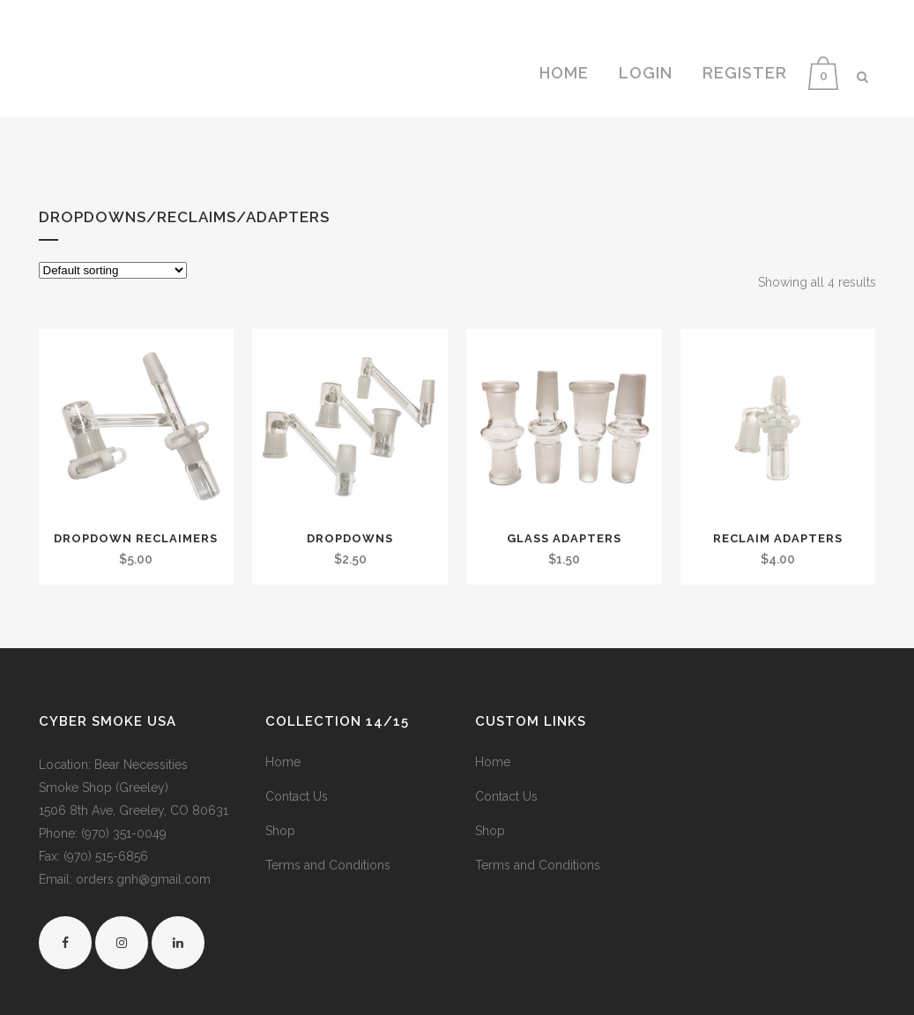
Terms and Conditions (327, 865)
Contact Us (296, 796)
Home (283, 762)
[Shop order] (113, 270)
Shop (280, 831)
